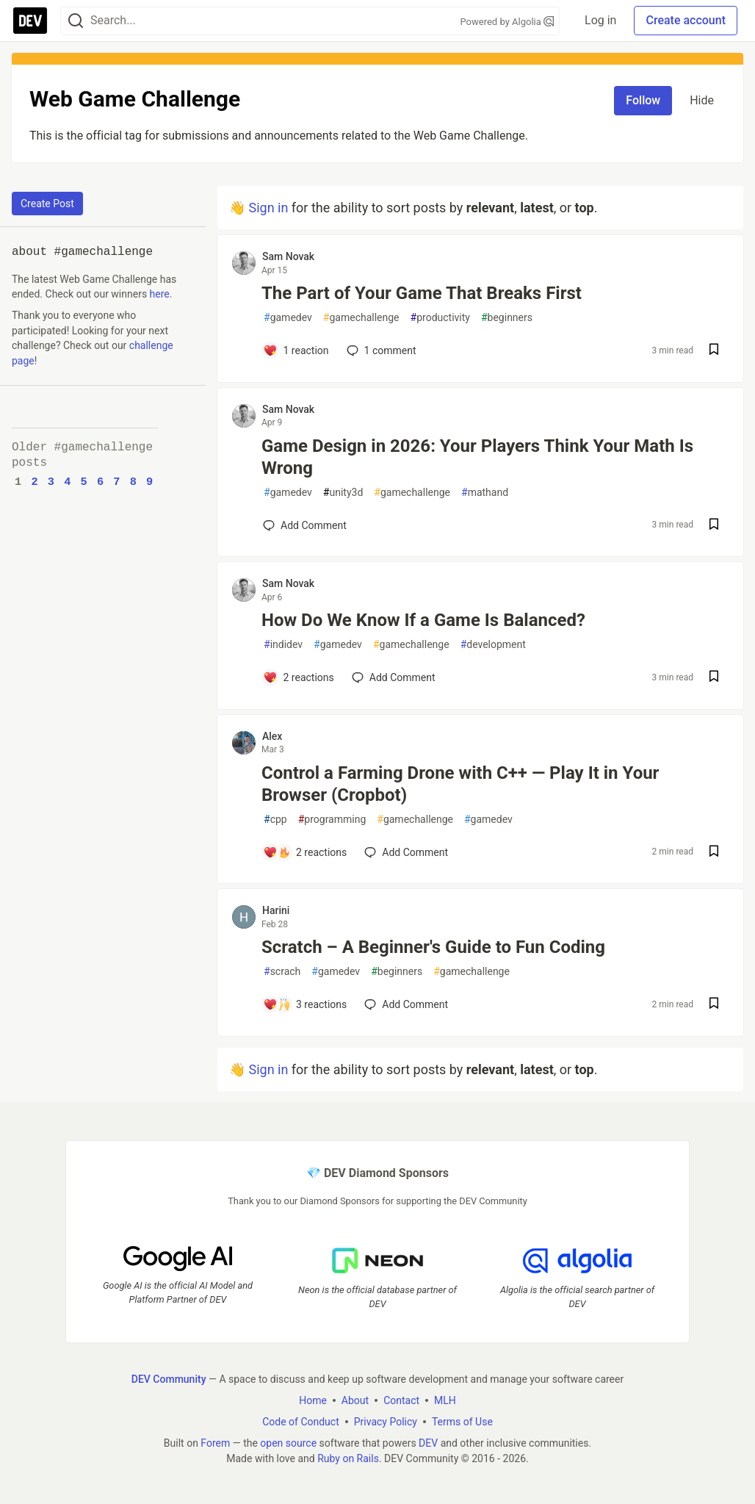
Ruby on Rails (348, 1458)
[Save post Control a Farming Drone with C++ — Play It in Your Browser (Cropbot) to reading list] (714, 852)
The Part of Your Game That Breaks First (421, 293)
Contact (401, 1400)
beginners (506, 317)
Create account (686, 20)
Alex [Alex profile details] (272, 736)
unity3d (343, 492)
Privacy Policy (385, 1421)
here (160, 294)
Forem (215, 1442)
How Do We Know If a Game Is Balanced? (423, 620)
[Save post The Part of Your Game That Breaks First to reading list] (714, 350)
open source (288, 1442)
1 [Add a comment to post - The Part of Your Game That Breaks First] (380, 350)
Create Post (47, 203)
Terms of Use (462, 1421)
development (493, 644)
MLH (445, 1400)
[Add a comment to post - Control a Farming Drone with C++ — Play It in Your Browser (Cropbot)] (304, 852)
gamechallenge (361, 317)
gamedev (288, 317)
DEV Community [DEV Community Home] (168, 1378)
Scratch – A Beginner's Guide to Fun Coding (433, 947)
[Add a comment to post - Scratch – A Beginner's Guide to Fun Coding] (304, 1004)
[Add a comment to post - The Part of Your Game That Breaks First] (296, 350)
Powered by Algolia (507, 21)
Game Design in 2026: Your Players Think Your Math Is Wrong (477, 457)
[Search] (75, 21)
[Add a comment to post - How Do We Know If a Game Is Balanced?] (298, 677)
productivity (440, 317)
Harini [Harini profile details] (275, 910)
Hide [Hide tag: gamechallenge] (702, 100)
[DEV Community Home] (30, 20)
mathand (484, 492)
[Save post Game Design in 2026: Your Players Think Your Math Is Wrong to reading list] (714, 525)
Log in (600, 20)
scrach (282, 971)
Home (313, 1400)
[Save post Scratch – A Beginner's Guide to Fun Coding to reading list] (714, 1004)
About (355, 1400)
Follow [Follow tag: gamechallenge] (643, 100)
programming (332, 819)
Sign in (268, 207)
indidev (283, 644)
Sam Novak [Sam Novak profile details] (288, 256)
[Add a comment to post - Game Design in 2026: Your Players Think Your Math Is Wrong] (304, 525)
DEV (428, 1442)
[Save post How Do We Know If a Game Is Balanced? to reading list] (714, 677)
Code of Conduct (300, 1421)
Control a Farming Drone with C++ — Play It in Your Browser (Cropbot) (460, 784)
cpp (275, 819)
